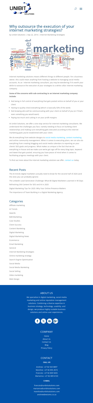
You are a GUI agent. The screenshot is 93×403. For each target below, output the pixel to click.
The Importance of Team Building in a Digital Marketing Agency (36, 192)
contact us (69, 160)
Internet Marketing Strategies (52, 35)
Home (46, 336)
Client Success (15, 224)
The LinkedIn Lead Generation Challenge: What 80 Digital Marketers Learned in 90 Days (46, 181)
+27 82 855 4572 (51, 370)
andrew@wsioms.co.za (46, 394)
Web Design (14, 279)
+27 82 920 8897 (50, 367)
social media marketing (55, 137)
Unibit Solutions (18, 35)
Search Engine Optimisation (21, 259)
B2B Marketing (15, 217)
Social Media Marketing (19, 267)
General (12, 248)
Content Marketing (17, 228)
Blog (46, 345)
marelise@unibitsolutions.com (47, 391)
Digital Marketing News (19, 236)
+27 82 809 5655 (51, 373)
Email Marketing (16, 244)
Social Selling (14, 271)
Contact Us (46, 342)
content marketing (74, 137)
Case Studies (14, 221)
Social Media (14, 263)
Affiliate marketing (17, 205)
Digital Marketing (16, 232)
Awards (12, 213)
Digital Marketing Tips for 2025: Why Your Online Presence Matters (37, 188)
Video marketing (16, 275)
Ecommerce (14, 240)
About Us (46, 339)
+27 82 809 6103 (51, 376)
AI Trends (13, 209)
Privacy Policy (46, 348)
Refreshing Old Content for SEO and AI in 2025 (29, 184)
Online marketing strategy (20, 256)
